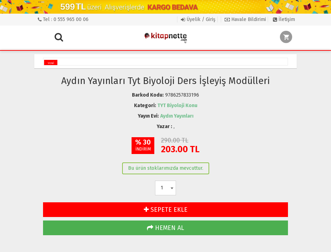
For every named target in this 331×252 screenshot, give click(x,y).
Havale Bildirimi (245, 19)
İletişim (284, 19)
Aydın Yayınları (176, 116)
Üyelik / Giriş (198, 19)
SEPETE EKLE (166, 209)
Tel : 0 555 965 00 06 (63, 19)
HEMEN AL (165, 227)
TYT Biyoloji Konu (177, 105)
